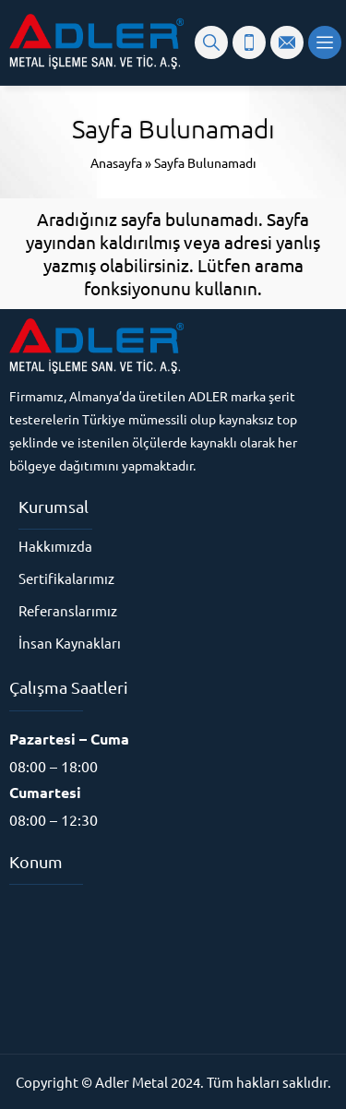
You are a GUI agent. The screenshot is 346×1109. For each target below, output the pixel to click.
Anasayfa (116, 162)
